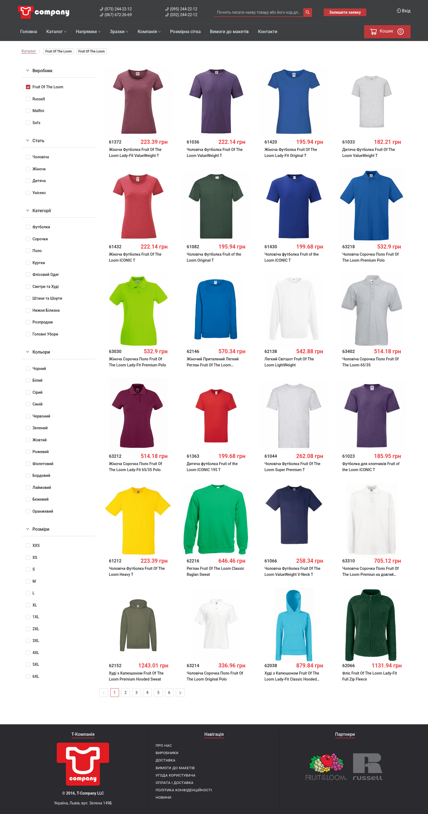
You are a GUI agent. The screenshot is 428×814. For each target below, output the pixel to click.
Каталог (56, 31)
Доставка (165, 760)
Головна (28, 31)
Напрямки (88, 31)
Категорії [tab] (38, 209)
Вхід (404, 10)
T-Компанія (83, 734)
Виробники (167, 752)
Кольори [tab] (38, 351)
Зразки (119, 31)
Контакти (267, 31)
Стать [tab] (35, 139)
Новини (163, 797)
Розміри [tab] (37, 528)
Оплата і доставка (175, 782)
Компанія (149, 31)
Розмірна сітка (185, 31)
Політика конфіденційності (184, 789)
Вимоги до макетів (229, 31)
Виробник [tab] (39, 69)
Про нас (164, 745)
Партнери (345, 734)
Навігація (214, 734)
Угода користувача (175, 775)
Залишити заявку (345, 12)
